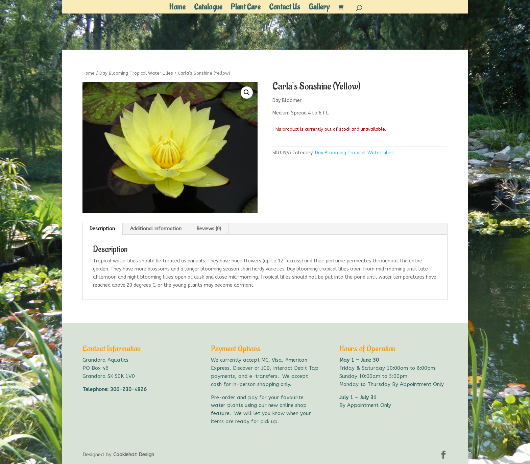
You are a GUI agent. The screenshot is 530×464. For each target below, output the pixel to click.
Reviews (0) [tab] (209, 229)
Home (177, 8)
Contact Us (284, 8)
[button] (247, 92)
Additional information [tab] (156, 229)
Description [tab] (102, 229)
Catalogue (208, 8)
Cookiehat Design (133, 455)
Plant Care (246, 8)
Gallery (319, 8)
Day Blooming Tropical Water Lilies (136, 73)
